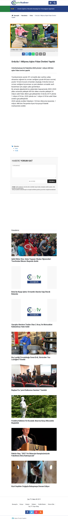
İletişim (27, 504)
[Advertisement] (34, 130)
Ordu (16, 148)
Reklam (34, 504)
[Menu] (50, 3)
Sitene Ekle (51, 504)
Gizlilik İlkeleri (42, 504)
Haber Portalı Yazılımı (20, 518)
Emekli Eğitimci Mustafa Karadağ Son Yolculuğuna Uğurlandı (35, 9)
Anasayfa (14, 504)
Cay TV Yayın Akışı (33, 506)
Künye (21, 504)
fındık (16, 150)
